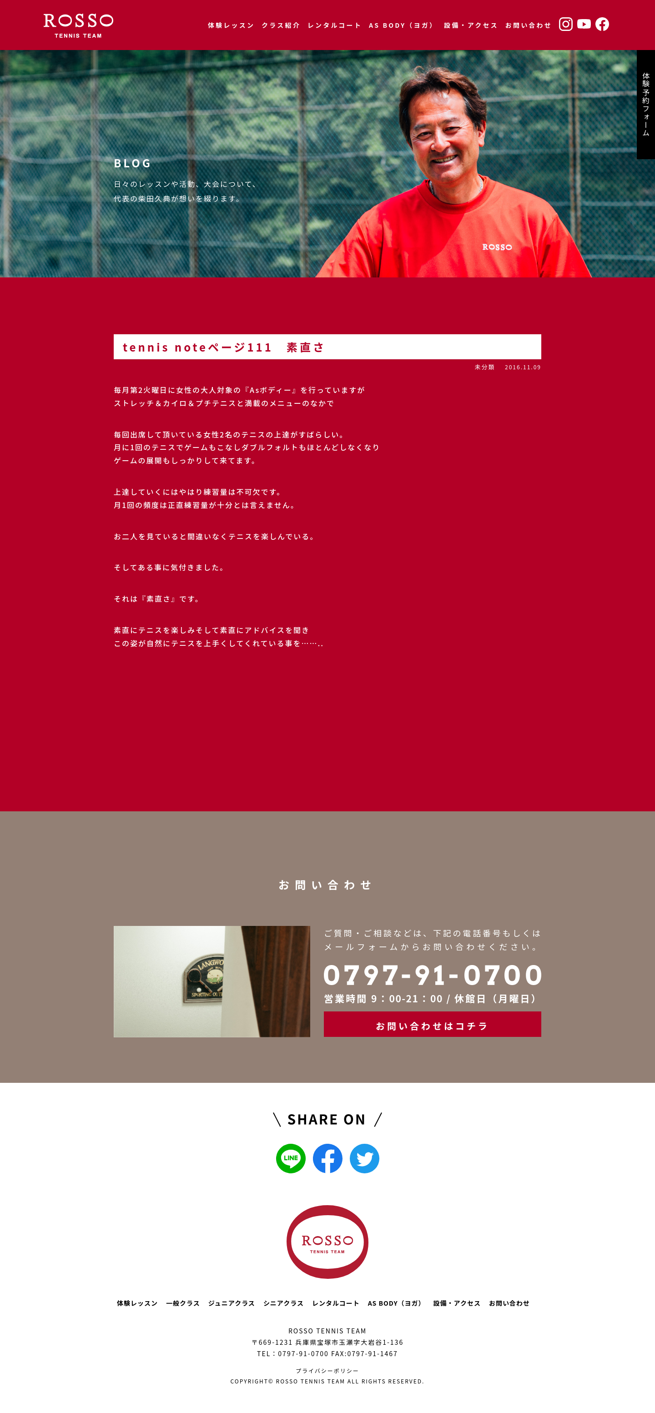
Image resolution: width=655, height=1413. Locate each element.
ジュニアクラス (231, 1302)
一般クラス (183, 1302)
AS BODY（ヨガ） (403, 25)
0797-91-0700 (303, 1353)
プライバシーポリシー (327, 1370)
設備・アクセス (471, 25)
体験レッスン (231, 25)
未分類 (484, 366)
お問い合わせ (528, 25)
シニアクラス (283, 1302)
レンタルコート (334, 25)
